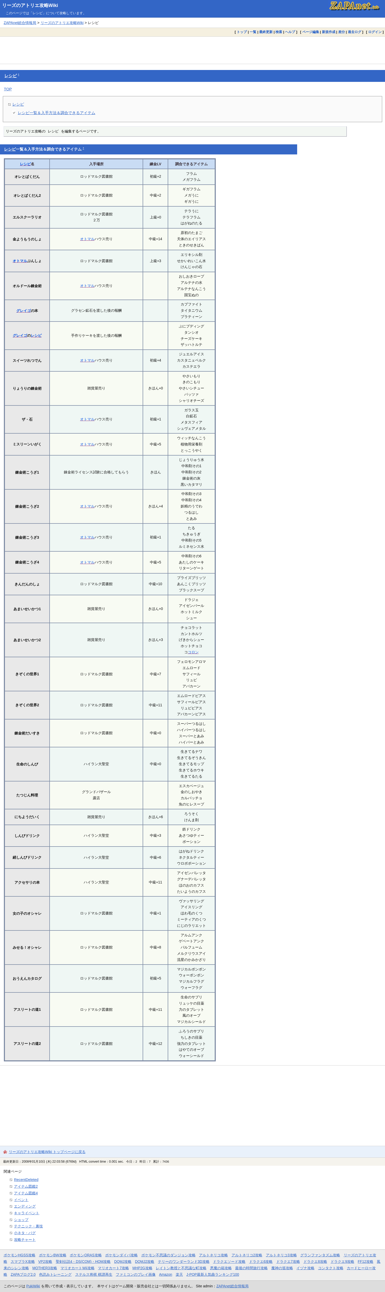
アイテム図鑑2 (26, 1186)
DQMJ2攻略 (145, 1261)
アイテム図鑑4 (26, 1193)
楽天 (179, 1274)
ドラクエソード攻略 (229, 1261)
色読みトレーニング (55, 1274)
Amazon (165, 1274)
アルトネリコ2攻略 (247, 1255)
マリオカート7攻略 (113, 1268)
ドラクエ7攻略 (288, 1261)
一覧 (253, 32)
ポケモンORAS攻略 (86, 1255)
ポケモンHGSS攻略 (19, 1255)
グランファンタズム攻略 (320, 1255)
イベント (21, 1200)
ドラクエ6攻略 (261, 1261)
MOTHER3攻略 (44, 1268)
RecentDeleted (26, 1180)
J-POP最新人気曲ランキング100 (212, 1274)
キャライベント (26, 1213)
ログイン (375, 32)
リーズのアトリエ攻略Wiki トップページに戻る (47, 1152)
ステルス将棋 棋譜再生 (93, 1274)
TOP (8, 89)
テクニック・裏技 (28, 1226)
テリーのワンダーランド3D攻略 (184, 1261)
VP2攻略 (45, 1261)
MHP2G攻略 (142, 1268)
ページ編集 (310, 32)
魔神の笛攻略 (282, 1268)
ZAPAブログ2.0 (23, 1274)
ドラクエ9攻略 (342, 1261)
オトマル (87, 239)
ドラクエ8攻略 (315, 1261)
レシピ (10, 76)
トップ (242, 32)
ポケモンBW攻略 (52, 1255)
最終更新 (266, 32)
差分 (341, 32)
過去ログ (354, 32)
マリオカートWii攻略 (77, 1268)
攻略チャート (25, 1240)
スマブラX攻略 (23, 1261)
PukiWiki (33, 1286)
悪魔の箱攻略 (221, 1268)
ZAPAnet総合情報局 (20, 23)
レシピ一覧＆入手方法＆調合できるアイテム (56, 113)
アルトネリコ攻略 (213, 1255)
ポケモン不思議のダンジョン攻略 (168, 1255)
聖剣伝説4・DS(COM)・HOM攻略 (83, 1261)
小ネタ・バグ (25, 1233)
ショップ (21, 1220)
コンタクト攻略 (330, 1268)
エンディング (25, 1206)
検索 (278, 32)
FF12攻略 (365, 1261)
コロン (193, 652)
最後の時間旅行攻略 (251, 1268)
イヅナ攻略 (305, 1268)
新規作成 (328, 32)
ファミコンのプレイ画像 (136, 1274)
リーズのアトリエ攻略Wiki (30, 5)
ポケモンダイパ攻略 (121, 1255)
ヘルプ (290, 32)
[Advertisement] (192, 50)
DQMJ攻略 (123, 1261)
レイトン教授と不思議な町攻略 (181, 1268)
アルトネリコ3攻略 (281, 1255)
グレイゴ (23, 311)
